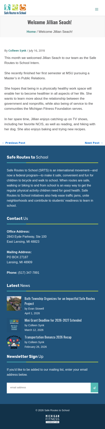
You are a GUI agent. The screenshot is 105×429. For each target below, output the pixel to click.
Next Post (94, 142)
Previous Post (14, 142)
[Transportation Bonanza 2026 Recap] (14, 342)
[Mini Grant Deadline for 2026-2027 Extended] (14, 325)
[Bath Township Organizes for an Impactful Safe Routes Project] (14, 303)
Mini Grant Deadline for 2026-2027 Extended (53, 320)
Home (31, 32)
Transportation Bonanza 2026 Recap (48, 337)
